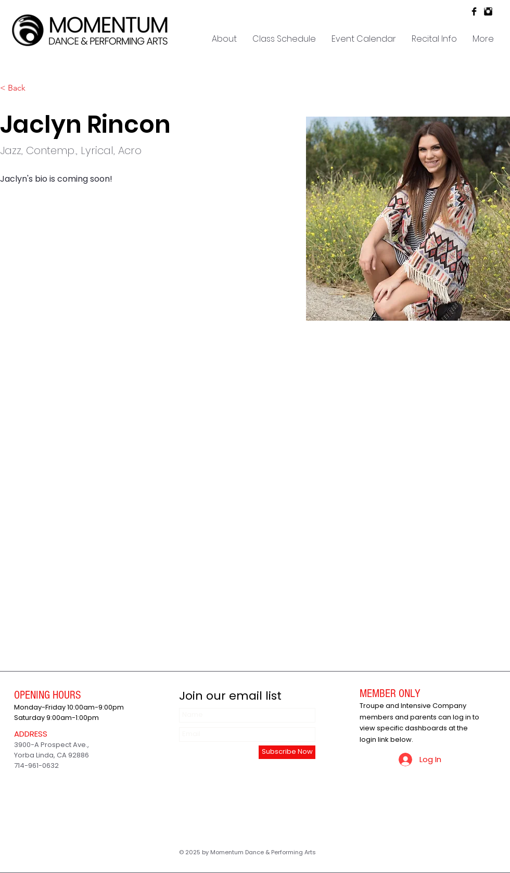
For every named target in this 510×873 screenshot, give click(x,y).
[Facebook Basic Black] (474, 11)
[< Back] (20, 88)
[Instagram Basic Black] (488, 11)
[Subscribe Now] (287, 752)
